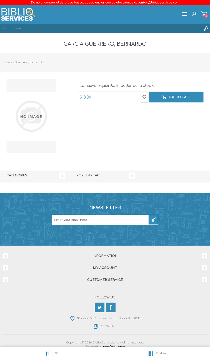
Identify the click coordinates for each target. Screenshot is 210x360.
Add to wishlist (144, 97)
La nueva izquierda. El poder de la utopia (117, 86)
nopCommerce (114, 346)
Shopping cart (204, 14)
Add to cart (179, 97)
